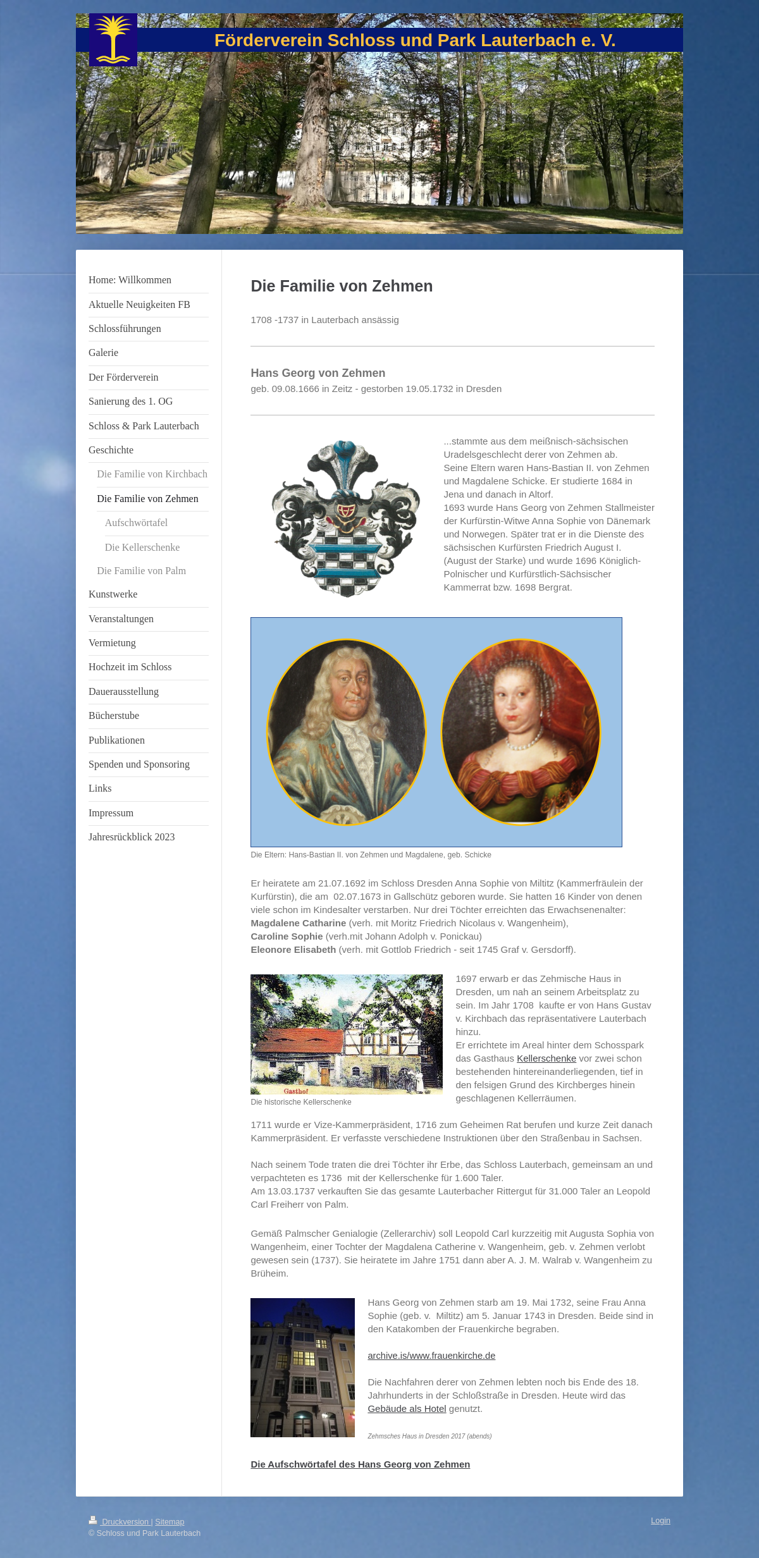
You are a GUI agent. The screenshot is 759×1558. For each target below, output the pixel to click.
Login (660, 1520)
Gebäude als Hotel (406, 1408)
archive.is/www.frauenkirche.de (431, 1356)
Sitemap (169, 1522)
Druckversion (120, 1522)
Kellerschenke (546, 1058)
